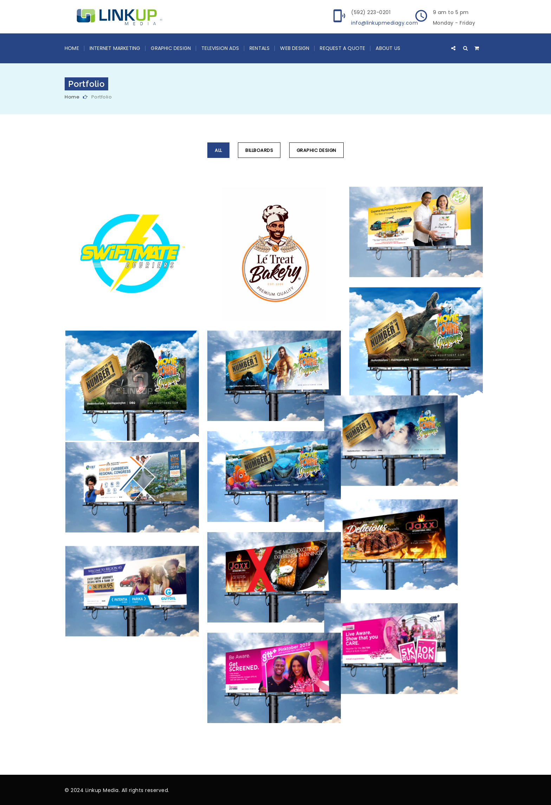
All (218, 150)
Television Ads (220, 48)
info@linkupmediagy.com (384, 22)
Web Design (294, 48)
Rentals (259, 48)
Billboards (259, 150)
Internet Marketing (115, 48)
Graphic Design (171, 48)
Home (72, 48)
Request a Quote (342, 48)
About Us (388, 48)
